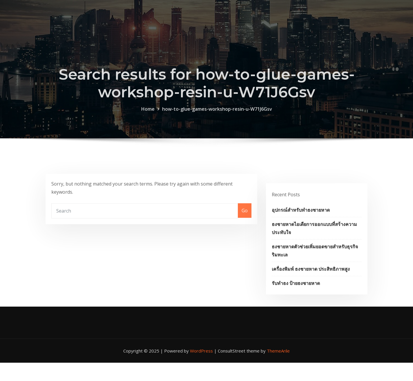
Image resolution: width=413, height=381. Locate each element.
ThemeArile (278, 351)
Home (148, 115)
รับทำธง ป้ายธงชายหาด (296, 297)
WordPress (201, 351)
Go (245, 216)
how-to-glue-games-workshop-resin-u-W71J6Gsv (217, 115)
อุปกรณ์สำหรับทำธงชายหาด (301, 223)
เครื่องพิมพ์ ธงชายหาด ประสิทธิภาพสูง (311, 282)
